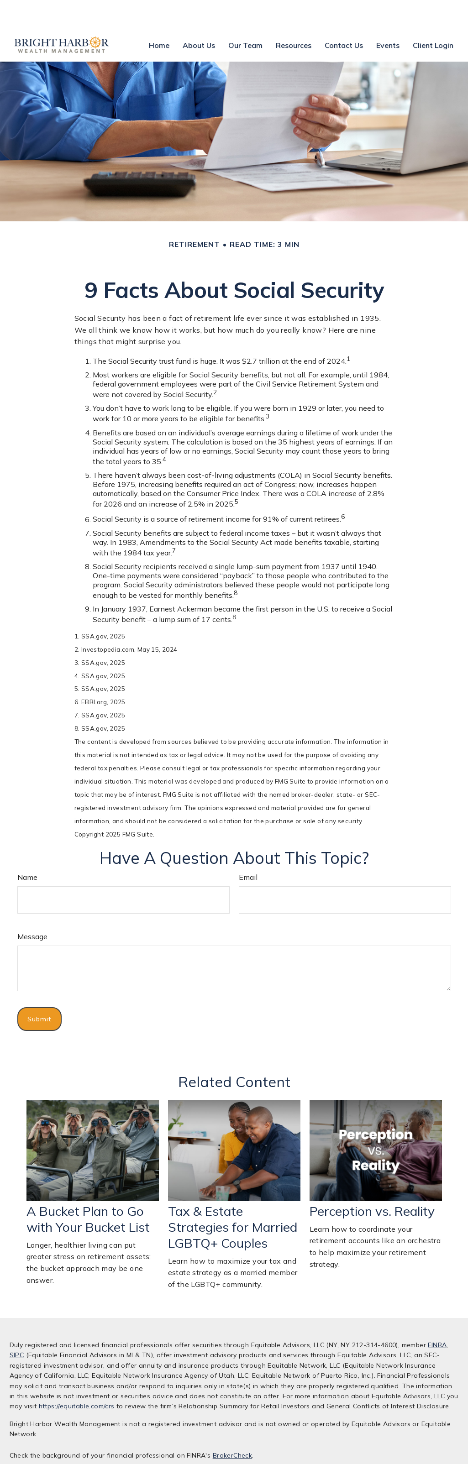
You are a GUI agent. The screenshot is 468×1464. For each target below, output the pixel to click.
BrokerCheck (232, 1428)
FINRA (437, 1317)
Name (27, 849)
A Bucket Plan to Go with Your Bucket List (88, 1192)
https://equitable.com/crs (77, 1379)
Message (32, 909)
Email (248, 849)
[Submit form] (39, 992)
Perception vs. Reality (372, 1184)
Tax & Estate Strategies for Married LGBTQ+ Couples (232, 1199)
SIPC (17, 1327)
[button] (159, 17)
